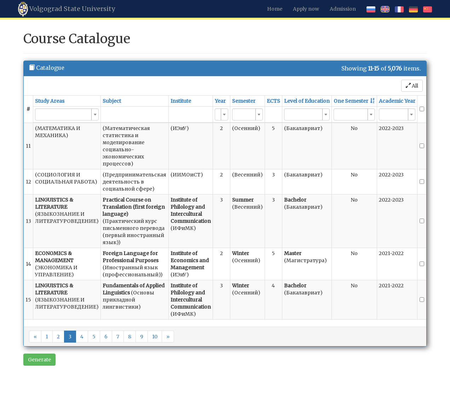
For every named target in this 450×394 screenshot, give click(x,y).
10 (154, 336)
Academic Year (397, 101)
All (412, 86)
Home (274, 9)
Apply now (306, 9)
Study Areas (49, 101)
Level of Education (307, 101)
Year (220, 101)
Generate (39, 359)
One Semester (351, 101)
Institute (181, 101)
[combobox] (67, 114)
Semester (243, 101)
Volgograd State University (66, 9)
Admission (343, 9)
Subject (112, 101)
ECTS (273, 101)
